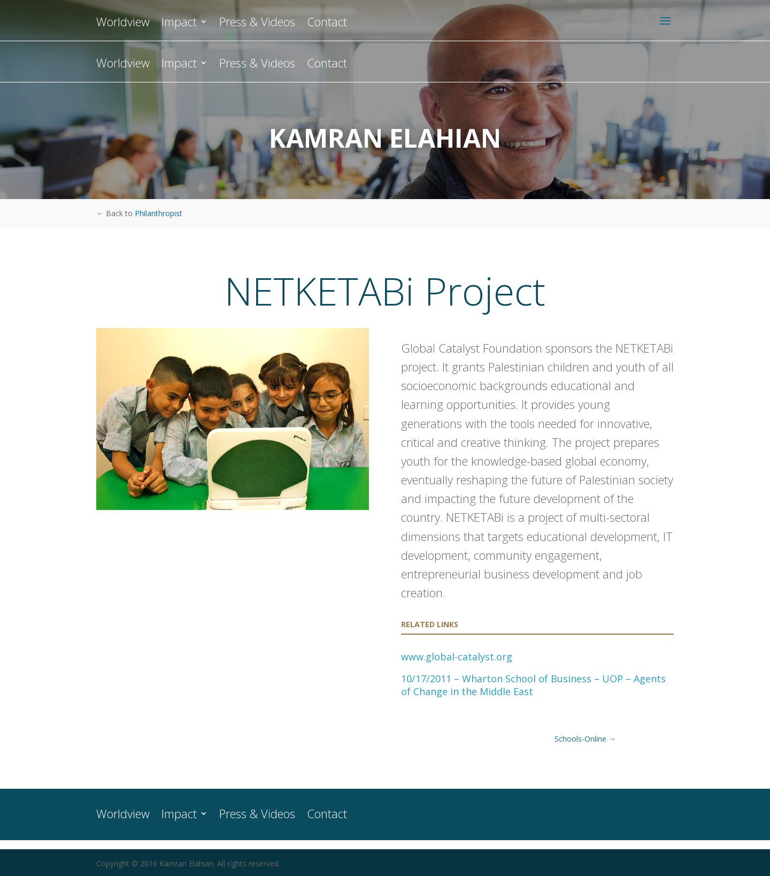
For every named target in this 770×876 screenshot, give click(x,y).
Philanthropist (158, 213)
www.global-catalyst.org (456, 656)
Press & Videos (257, 65)
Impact (179, 65)
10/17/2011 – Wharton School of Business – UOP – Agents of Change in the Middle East (533, 685)
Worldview (123, 65)
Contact (327, 65)
